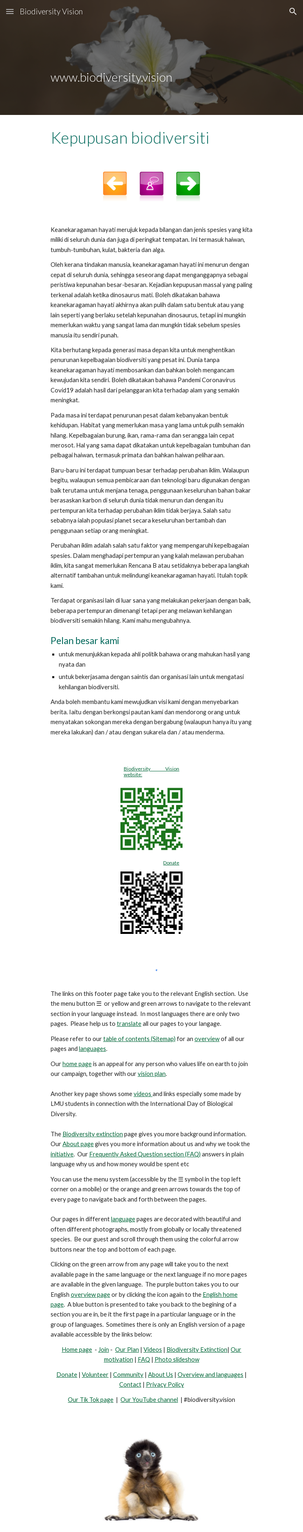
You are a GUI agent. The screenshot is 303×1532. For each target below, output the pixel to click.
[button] (10, 11)
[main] (151, 57)
